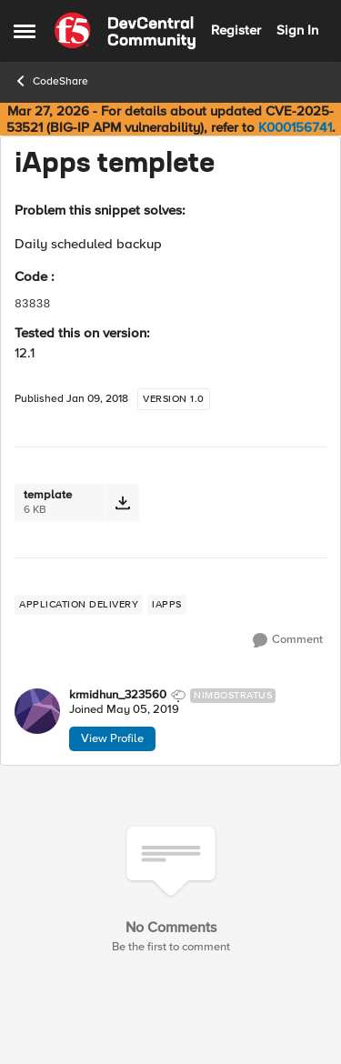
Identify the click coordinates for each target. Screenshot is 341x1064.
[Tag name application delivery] (79, 605)
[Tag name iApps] (166, 605)
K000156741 (295, 127)
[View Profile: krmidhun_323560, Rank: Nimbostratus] (37, 711)
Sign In (297, 30)
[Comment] (287, 640)
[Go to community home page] (125, 31)
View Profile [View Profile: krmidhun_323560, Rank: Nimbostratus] (112, 738)
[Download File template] (122, 502)
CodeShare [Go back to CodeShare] (51, 81)
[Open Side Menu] (25, 31)
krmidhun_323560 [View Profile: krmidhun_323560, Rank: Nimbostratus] (117, 695)
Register (236, 30)
